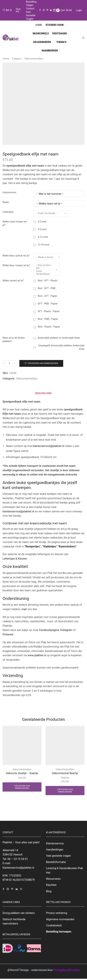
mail (24, 609)
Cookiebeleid (54, 925)
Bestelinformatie (56, 862)
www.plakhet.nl (37, 655)
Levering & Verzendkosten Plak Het (64, 870)
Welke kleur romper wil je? (16, 265)
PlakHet (65, 777)
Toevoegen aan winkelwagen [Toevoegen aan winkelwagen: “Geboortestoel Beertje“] (65, 790)
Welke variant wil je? (13, 280)
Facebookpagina (49, 630)
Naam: (6, 202)
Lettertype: (8, 211)
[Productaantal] (9, 363)
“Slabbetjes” (49, 546)
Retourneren (53, 879)
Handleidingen (54, 849)
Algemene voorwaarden (60, 919)
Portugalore (61, 970)
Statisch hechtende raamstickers (14, 922)
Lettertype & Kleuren (15, 558)
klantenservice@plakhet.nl (48, 445)
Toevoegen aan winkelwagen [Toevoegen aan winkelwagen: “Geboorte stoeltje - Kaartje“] (22, 787)
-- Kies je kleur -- (44, 265)
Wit (44, 268)
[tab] (44, 393)
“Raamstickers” (67, 546)
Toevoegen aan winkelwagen (43, 363)
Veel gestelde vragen (30, 15)
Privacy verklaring (56, 913)
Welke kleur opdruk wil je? (16, 255)
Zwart (44, 270)
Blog (48, 891)
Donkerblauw (44, 273)
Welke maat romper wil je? (15, 223)
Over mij (18, 10)
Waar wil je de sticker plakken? (14, 339)
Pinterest (8, 634)
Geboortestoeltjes (33, 58)
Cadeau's (17, 58)
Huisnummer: (10, 192)
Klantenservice (55, 843)
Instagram (66, 630)
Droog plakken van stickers (19, 913)
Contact (30, 8)
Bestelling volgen (31, 3)
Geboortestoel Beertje (65, 773)
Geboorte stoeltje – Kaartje (22, 773)
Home (38, 25)
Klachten (51, 885)
